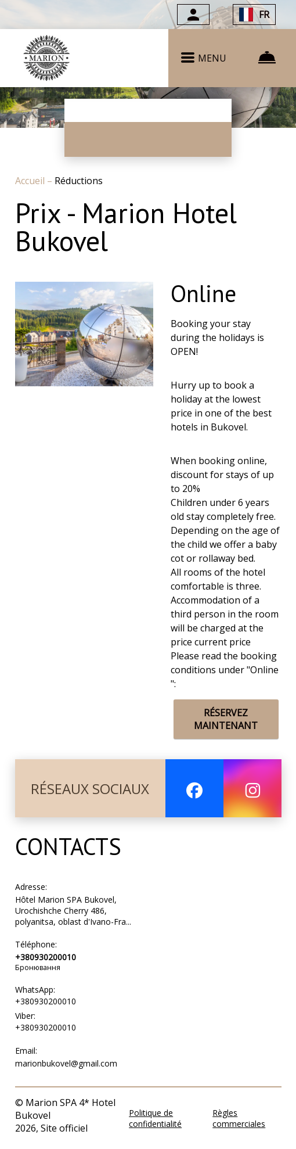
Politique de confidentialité (155, 1118)
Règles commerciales (238, 1118)
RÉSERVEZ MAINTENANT (226, 719)
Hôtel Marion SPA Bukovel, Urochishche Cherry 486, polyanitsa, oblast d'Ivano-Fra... (73, 910)
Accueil (31, 180)
